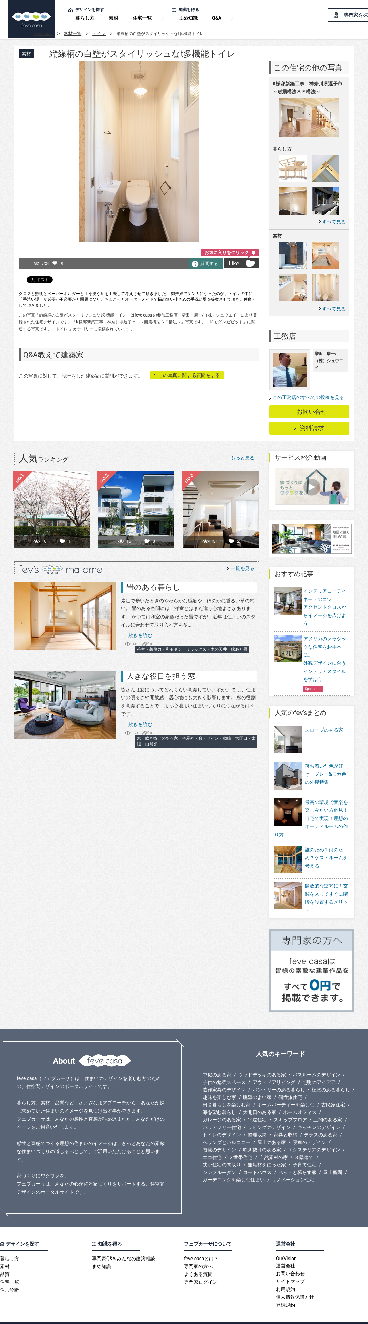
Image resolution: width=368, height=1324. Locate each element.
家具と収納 (285, 1120)
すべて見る (334, 221)
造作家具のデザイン (224, 1075)
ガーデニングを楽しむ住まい (234, 1165)
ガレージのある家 (222, 1105)
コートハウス (257, 1158)
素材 (113, 18)
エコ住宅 (212, 1143)
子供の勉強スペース (224, 1068)
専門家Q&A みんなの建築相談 (123, 1244)
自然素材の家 (273, 1143)
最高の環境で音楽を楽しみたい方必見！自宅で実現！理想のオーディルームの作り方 (311, 809)
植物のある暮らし (331, 1075)
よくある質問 (198, 1260)
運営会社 (285, 1251)
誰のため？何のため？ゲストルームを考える (326, 848)
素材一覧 (72, 33)
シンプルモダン (219, 1158)
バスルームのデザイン (316, 1060)
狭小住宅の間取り (222, 1150)
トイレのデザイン (222, 1120)
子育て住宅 (305, 1150)
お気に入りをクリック (226, 252)
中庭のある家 (217, 1060)
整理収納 (257, 1120)
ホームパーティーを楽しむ (286, 1090)
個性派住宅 (290, 1083)
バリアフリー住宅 (222, 1113)
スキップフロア (290, 1105)
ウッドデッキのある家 (262, 1060)
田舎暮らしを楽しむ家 (226, 1090)
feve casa (43, 33)
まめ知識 (188, 18)
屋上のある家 (271, 1128)
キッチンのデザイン (318, 1113)
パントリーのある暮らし (278, 1075)
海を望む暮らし (219, 1098)
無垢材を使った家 (267, 1150)
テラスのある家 (320, 1120)
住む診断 (9, 1276)
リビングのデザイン (269, 1113)
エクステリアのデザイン (314, 1135)
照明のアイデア (319, 1068)
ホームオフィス (300, 1098)
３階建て (303, 1143)
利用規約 (285, 1275)
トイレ (99, 33)
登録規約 (285, 1291)
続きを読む (140, 635)
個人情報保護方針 (295, 1283)
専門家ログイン (200, 1268)
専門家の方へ (198, 1252)
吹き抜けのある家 (262, 1135)
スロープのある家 (324, 730)
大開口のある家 (259, 1098)
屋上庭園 (332, 1158)
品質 (5, 1260)
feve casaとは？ (201, 1244)
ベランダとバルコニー (226, 1128)
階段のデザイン (219, 1135)
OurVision (286, 1244)
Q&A (216, 18)
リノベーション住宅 (293, 1165)
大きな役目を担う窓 (160, 676)
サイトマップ (290, 1267)
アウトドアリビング (273, 1068)
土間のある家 (327, 1105)
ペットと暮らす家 (297, 1158)
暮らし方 (84, 18)
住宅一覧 (142, 18)
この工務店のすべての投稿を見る (308, 397)
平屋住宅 (257, 1105)
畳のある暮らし (153, 587)
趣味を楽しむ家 (219, 1083)
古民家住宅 (333, 1090)
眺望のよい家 (257, 1083)
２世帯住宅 (240, 1143)
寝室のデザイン (309, 1128)
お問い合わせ (290, 1259)
